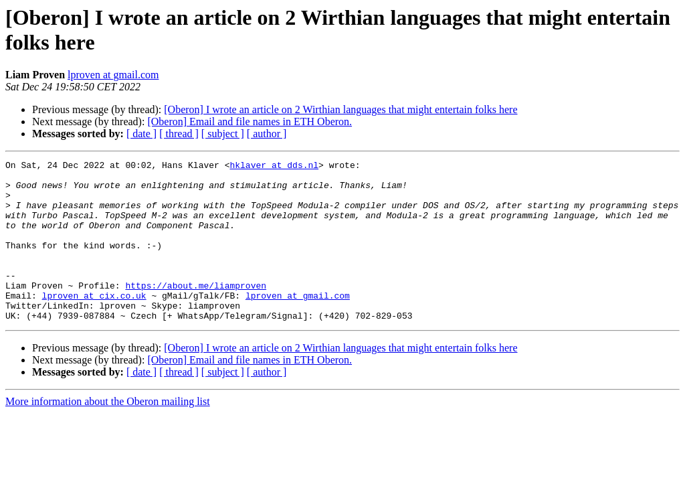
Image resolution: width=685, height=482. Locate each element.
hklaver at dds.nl (273, 167)
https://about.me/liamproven (195, 311)
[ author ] (267, 133)
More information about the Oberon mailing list (107, 433)
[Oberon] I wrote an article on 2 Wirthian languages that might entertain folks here (340, 109)
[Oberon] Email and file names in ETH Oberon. (249, 121)
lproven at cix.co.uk (94, 323)
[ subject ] (222, 133)
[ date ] (141, 133)
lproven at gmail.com (113, 74)
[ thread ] (179, 133)
